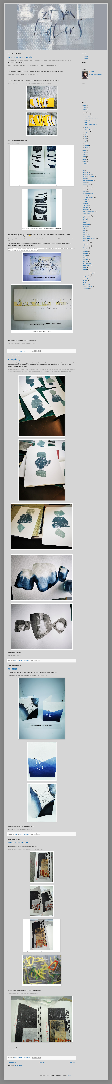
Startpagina (86, 56)
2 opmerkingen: (26, 351)
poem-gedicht (86, 242)
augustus (87, 132)
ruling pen (85, 251)
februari (87, 145)
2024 (84, 109)
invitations (85, 226)
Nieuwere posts (12, 1062)
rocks (84, 249)
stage (84, 257)
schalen (85, 255)
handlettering (86, 224)
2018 (84, 159)
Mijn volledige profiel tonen (95, 74)
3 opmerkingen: (26, 1057)
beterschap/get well (88, 180)
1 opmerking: (26, 660)
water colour (86, 279)
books (84, 186)
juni (86, 136)
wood (84, 282)
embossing (86, 205)
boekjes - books (87, 184)
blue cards (12, 669)
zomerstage (86, 288)
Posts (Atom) (18, 1065)
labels (84, 230)
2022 (84, 150)
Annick (92, 71)
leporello (85, 232)
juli (85, 134)
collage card (86, 201)
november (87, 116)
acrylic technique (87, 174)
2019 (84, 157)
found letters (86, 215)
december (87, 114)
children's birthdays (88, 193)
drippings (85, 203)
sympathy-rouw (87, 263)
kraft (84, 228)
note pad (85, 234)
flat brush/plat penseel (88, 211)
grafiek (84, 222)
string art (85, 261)
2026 (84, 105)
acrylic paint (86, 172)
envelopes (85, 207)
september (87, 129)
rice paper (85, 248)
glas (84, 220)
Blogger (69, 1075)
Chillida (85, 195)
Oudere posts (72, 1062)
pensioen (85, 240)
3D (83, 170)
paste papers (86, 236)
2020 (84, 154)
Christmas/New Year (88, 197)
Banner (85, 178)
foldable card (86, 213)
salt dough (85, 253)
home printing (14, 359)
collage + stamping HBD (19, 842)
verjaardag (85, 271)
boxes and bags (87, 188)
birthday (85, 182)
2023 (84, 112)
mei (86, 138)
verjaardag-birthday (88, 273)
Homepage (42, 1062)
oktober (87, 127)
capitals (85, 191)
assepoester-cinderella (89, 176)
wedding (85, 280)
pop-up (85, 244)
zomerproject (86, 284)
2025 (84, 107)
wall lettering (86, 277)
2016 (84, 163)
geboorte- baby (87, 217)
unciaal (85, 269)
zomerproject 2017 (87, 286)
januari (86, 147)
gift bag (85, 219)
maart (86, 143)
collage (85, 199)
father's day (86, 209)
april (86, 141)
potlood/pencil (86, 246)
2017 (84, 161)
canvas (85, 190)
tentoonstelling (86, 265)
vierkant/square (87, 275)
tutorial (84, 267)
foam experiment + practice (20, 57)
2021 (84, 152)
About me (85, 58)
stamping (85, 259)
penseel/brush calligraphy (89, 238)
